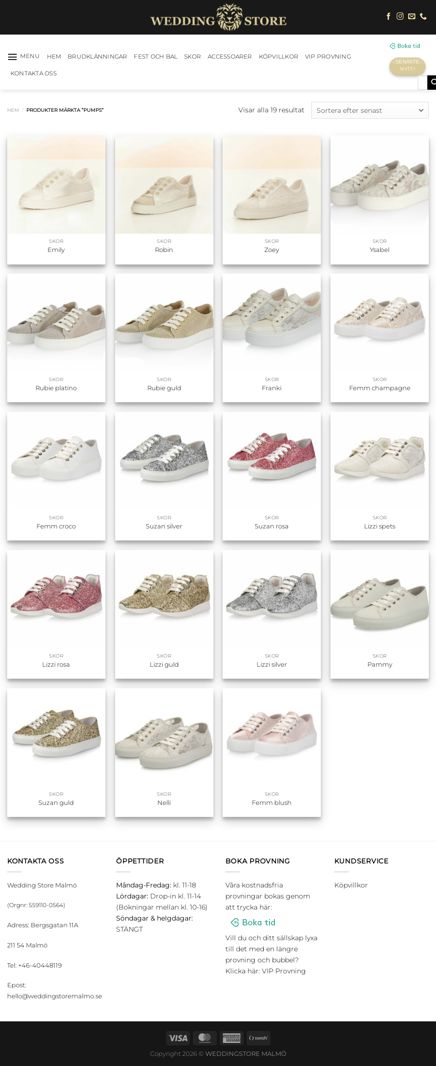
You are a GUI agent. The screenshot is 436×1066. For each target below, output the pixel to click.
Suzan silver (164, 526)
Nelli (164, 802)
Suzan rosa (272, 526)
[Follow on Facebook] (388, 17)
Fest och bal (155, 56)
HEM (54, 56)
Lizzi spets (379, 526)
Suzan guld (56, 802)
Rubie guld (164, 388)
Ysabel (379, 249)
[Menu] (23, 57)
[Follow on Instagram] (400, 17)
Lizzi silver (272, 664)
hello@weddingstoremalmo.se (54, 996)
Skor (192, 56)
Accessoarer (230, 56)
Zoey (271, 249)
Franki (272, 388)
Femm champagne (380, 388)
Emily (56, 249)
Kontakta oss (34, 73)
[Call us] (423, 17)
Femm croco (56, 526)
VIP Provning (328, 56)
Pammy (379, 664)
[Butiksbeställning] (370, 110)
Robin (164, 249)
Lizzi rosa (56, 664)
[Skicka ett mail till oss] (411, 17)
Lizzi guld (164, 664)
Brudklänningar (97, 56)
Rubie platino (56, 388)
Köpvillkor (278, 56)
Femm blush (272, 802)
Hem (13, 110)
